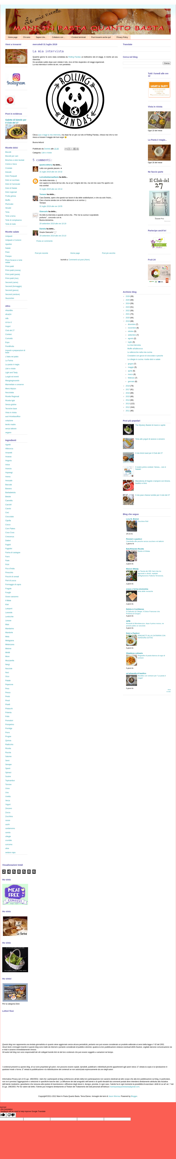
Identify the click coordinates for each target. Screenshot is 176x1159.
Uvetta (8, 796)
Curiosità (8, 338)
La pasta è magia (12, 364)
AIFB (128, 621)
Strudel (8, 208)
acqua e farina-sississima (137, 589)
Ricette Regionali (12, 396)
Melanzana (9, 644)
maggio (131, 367)
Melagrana (9, 640)
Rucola (8, 752)
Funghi (8, 592)
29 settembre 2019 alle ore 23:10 (52, 236)
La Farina (9, 361)
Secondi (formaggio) (13, 286)
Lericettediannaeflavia (49, 177)
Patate (8, 680)
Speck (7, 768)
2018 (128, 386)
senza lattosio (10, 429)
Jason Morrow (114, 1096)
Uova (7, 788)
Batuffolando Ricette (135, 549)
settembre (132, 335)
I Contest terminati (78, 37)
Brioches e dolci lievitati (14, 160)
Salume (8, 756)
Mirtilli (7, 652)
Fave (7, 561)
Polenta (8, 712)
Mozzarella (9, 660)
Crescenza (9, 537)
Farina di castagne (12, 552)
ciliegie (8, 836)
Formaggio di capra (13, 584)
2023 (128, 307)
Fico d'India (10, 569)
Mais (7, 624)
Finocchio (9, 572)
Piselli (7, 704)
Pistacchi (9, 709)
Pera (7, 689)
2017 (128, 389)
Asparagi (8, 472)
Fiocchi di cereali (12, 577)
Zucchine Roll (143, 521)
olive (7, 848)
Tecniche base (11, 409)
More (7, 656)
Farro (7, 557)
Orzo (7, 676)
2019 (128, 321)
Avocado (8, 481)
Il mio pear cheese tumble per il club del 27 (152, 495)
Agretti (8, 445)
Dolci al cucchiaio (12, 180)
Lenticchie (9, 617)
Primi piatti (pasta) (12, 274)
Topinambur (10, 780)
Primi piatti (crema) (13, 270)
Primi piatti (9, 266)
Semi (7, 760)
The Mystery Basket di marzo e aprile (150, 425)
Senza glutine (10, 404)
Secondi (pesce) (12, 290)
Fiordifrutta (9, 346)
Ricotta (8, 748)
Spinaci (8, 772)
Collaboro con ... (58, 37)
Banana (8, 489)
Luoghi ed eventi (12, 377)
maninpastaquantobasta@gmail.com (124, 1087)
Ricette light (10, 401)
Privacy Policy (122, 37)
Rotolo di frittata (144, 551)
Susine (8, 776)
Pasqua (8, 256)
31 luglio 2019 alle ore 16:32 (50, 172)
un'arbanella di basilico (136, 673)
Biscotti (8, 152)
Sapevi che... (41, 37)
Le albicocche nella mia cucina (139, 352)
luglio (130, 342)
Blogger (134, 1096)
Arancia (8, 469)
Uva (6, 792)
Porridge (8, 728)
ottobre (131, 331)
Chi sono (26, 37)
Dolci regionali (11, 192)
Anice (7, 465)
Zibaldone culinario (134, 653)
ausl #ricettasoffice (12, 416)
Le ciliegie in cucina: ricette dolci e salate (143, 359)
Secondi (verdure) (12, 294)
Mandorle (9, 632)
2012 (128, 407)
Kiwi (7, 604)
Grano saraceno (11, 597)
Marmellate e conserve (14, 384)
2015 (128, 396)
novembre (132, 328)
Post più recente (41, 253)
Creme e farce (11, 164)
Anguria (8, 461)
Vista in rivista (11, 412)
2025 (128, 300)
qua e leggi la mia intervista (49, 135)
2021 (128, 314)
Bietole (8, 497)
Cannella (8, 501)
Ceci (7, 512)
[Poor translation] (11, 1114)
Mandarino (9, 629)
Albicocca (9, 449)
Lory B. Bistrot (132, 519)
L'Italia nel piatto (11, 357)
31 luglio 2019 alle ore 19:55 (50, 206)
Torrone (8, 784)
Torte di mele (10, 224)
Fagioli (8, 545)
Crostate (8, 168)
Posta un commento (44, 241)
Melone (8, 649)
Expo (7, 342)
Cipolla (8, 521)
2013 (128, 404)
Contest (8, 334)
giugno (131, 364)
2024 (128, 303)
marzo (131, 374)
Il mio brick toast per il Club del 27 (149, 453)
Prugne (8, 736)
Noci (7, 672)
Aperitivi (8, 244)
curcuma (8, 844)
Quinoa (8, 740)
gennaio (131, 381)
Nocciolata (9, 392)
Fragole (8, 589)
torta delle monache (145, 591)
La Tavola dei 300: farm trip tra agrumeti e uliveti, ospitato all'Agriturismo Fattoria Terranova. (151, 573)
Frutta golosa (10, 196)
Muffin (7, 200)
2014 (128, 400)
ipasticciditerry (45, 165)
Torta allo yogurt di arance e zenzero (150, 439)
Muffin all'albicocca (135, 349)
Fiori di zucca (10, 581)
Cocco (7, 525)
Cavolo (8, 509)
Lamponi (8, 609)
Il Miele (8, 600)
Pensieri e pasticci (134, 539)
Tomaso (42, 194)
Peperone (9, 684)
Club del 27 (10, 330)
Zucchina (9, 816)
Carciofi (8, 505)
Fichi (7, 564)
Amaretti (8, 453)
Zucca (7, 812)
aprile (130, 371)
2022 (128, 311)
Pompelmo (9, 724)
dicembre (132, 324)
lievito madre (10, 424)
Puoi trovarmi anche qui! (101, 37)
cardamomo (10, 828)
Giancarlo (43, 211)
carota (7, 832)
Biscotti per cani (11, 156)
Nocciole (8, 669)
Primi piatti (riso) (12, 278)
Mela (7, 637)
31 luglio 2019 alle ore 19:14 (50, 189)
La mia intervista (134, 345)
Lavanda (8, 612)
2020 (128, 318)
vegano (8, 432)
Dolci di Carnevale (12, 184)
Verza (7, 800)
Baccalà (8, 485)
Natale (8, 248)
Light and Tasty (11, 372)
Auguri (8, 326)
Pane (7, 252)
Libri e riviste (47, 153)
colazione (9, 421)
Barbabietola (10, 492)
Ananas (8, 457)
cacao (7, 820)
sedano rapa (10, 852)
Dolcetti (8, 172)
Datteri (8, 541)
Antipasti (8, 236)
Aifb (6, 318)
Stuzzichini (9, 298)
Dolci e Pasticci (132, 633)
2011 (128, 411)
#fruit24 (8, 314)
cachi (7, 824)
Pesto (7, 696)
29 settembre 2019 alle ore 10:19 (52, 224)
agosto (131, 338)
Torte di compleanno (13, 220)
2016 (128, 393)
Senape (8, 764)
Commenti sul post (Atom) (79, 260)
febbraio (131, 378)
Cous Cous (9, 532)
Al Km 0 (8, 322)
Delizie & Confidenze (135, 609)
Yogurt (7, 804)
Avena (7, 477)
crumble (8, 840)
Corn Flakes (10, 529)
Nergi (7, 664)
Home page (12, 37)
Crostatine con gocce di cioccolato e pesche (145, 356)
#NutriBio (9, 310)
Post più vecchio (108, 253)
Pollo (7, 716)
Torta (7, 212)
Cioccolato (9, 517)
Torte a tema (10, 216)
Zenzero (8, 808)
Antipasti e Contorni (13, 240)
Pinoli (7, 700)
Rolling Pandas (74, 57)
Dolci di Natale (11, 188)
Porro (7, 732)
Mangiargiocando (12, 381)
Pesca (7, 692)
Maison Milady (132, 569)
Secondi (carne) (11, 282)
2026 (128, 296)
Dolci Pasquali (11, 176)
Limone (8, 620)
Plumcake (9, 204)
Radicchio (9, 744)
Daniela (47, 149)
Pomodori (9, 720)
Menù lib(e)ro (10, 389)
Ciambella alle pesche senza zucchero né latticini (145, 541)
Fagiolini (8, 549)
